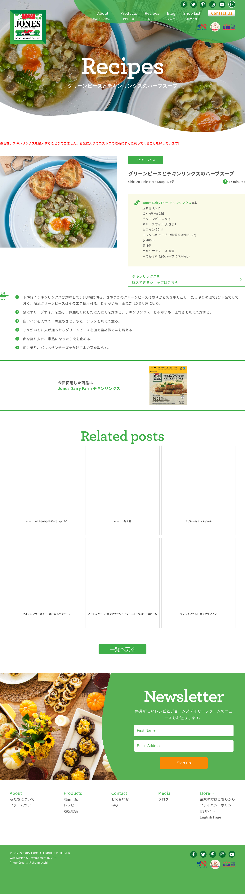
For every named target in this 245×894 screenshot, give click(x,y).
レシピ (152, 15)
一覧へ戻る (122, 649)
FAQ (114, 804)
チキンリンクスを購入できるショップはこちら (155, 279)
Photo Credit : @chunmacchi (29, 862)
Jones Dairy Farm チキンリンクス (166, 202)
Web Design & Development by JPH (33, 858)
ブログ (171, 15)
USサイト (207, 811)
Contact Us (221, 13)
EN (232, 4)
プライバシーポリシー (217, 804)
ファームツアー (22, 804)
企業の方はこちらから (217, 799)
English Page (210, 816)
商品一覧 (128, 15)
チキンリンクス (145, 160)
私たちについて (103, 15)
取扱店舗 (191, 15)
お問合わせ (120, 799)
